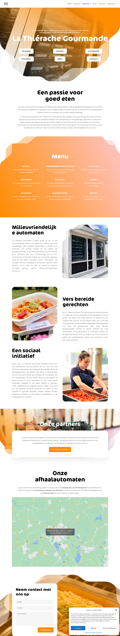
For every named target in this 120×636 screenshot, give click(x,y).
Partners (26, 59)
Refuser (93, 628)
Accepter (78, 628)
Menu (60, 59)
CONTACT (102, 4)
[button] (116, 610)
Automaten (93, 51)
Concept (60, 51)
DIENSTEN (85, 4)
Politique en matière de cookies (93, 632)
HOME (69, 4)
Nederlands (111, 4)
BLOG (95, 4)
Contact (94, 59)
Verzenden (46, 630)
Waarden (26, 51)
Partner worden (60, 449)
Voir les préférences (109, 628)
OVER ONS (77, 4)
